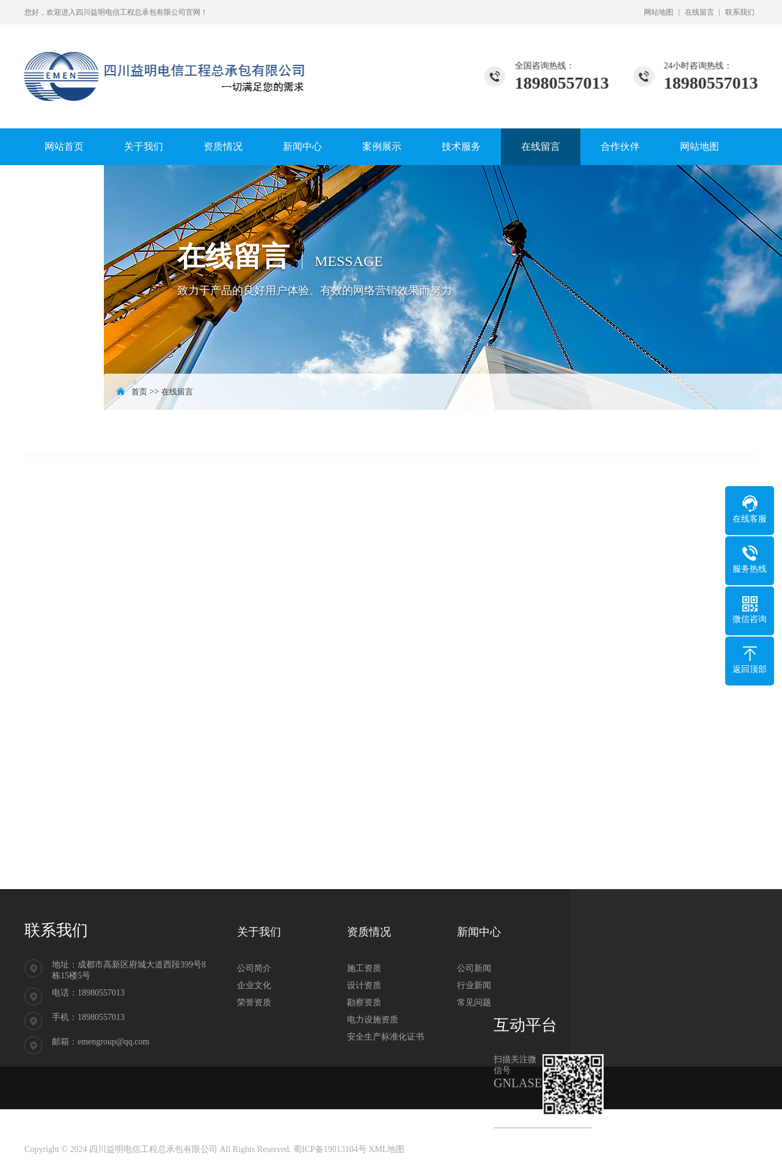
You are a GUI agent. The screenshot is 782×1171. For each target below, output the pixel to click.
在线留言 (699, 12)
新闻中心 (302, 146)
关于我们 (143, 146)
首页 (139, 391)
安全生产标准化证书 (385, 1036)
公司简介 (254, 968)
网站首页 (64, 146)
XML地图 (386, 1149)
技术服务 (461, 146)
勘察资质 (364, 1002)
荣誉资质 (254, 1002)
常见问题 (474, 1002)
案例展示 (381, 146)
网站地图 (658, 12)
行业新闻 (474, 985)
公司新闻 (474, 968)
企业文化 (254, 985)
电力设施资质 (372, 1019)
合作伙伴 (620, 146)
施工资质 (364, 968)
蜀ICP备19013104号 (330, 1149)
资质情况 (223, 146)
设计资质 (364, 985)
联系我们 (740, 12)
